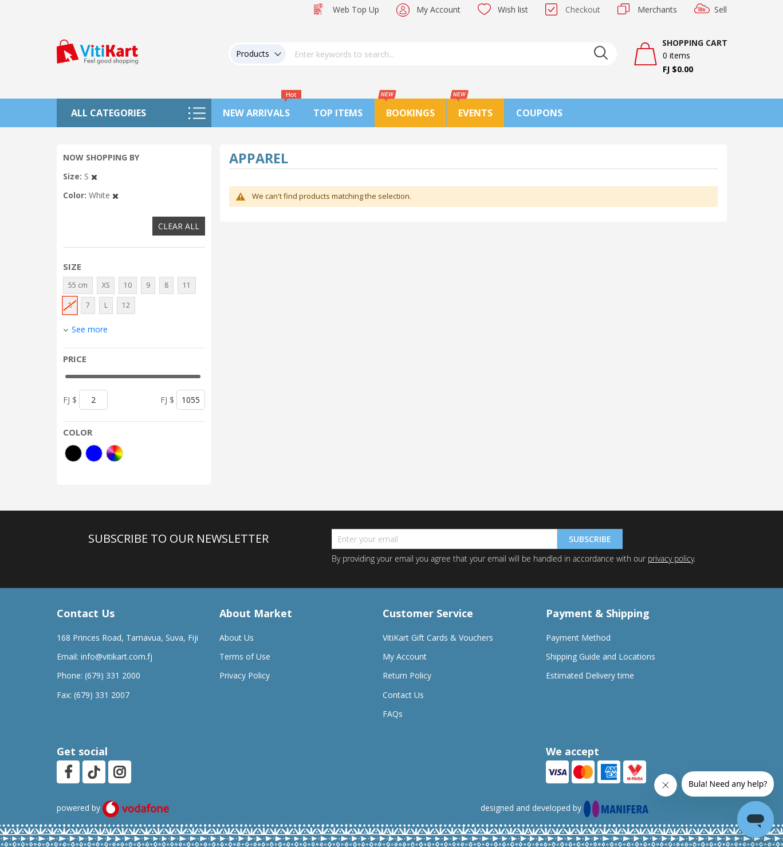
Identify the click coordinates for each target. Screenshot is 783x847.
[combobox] (451, 53)
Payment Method (578, 637)
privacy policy (671, 558)
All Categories (108, 113)
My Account (438, 9)
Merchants (657, 9)
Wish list (513, 9)
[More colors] (114, 453)
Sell (720, 9)
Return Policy (407, 675)
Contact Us (403, 694)
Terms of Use (244, 656)
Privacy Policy (244, 675)
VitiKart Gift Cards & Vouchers (438, 637)
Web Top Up (356, 9)
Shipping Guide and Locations (600, 656)
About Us (236, 637)
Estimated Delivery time (590, 675)
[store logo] (97, 50)
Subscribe (590, 539)
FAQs (393, 713)
